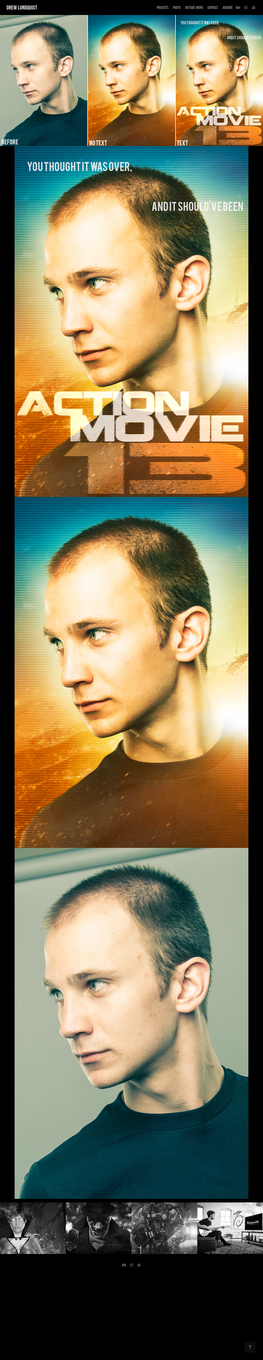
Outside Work (194, 7)
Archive (228, 7)
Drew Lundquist (22, 7)
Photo (177, 7)
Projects (162, 7)
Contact (212, 7)
